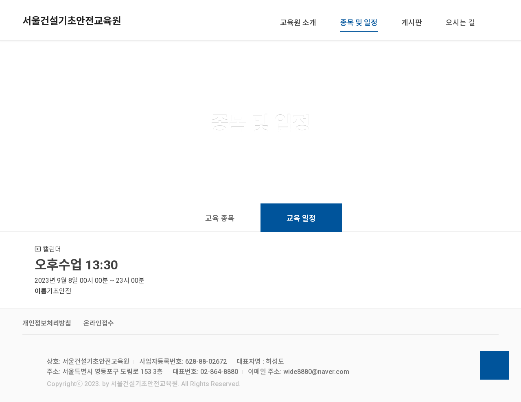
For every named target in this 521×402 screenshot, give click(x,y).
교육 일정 (301, 218)
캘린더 (48, 249)
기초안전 (59, 291)
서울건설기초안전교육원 (71, 21)
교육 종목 (219, 218)
